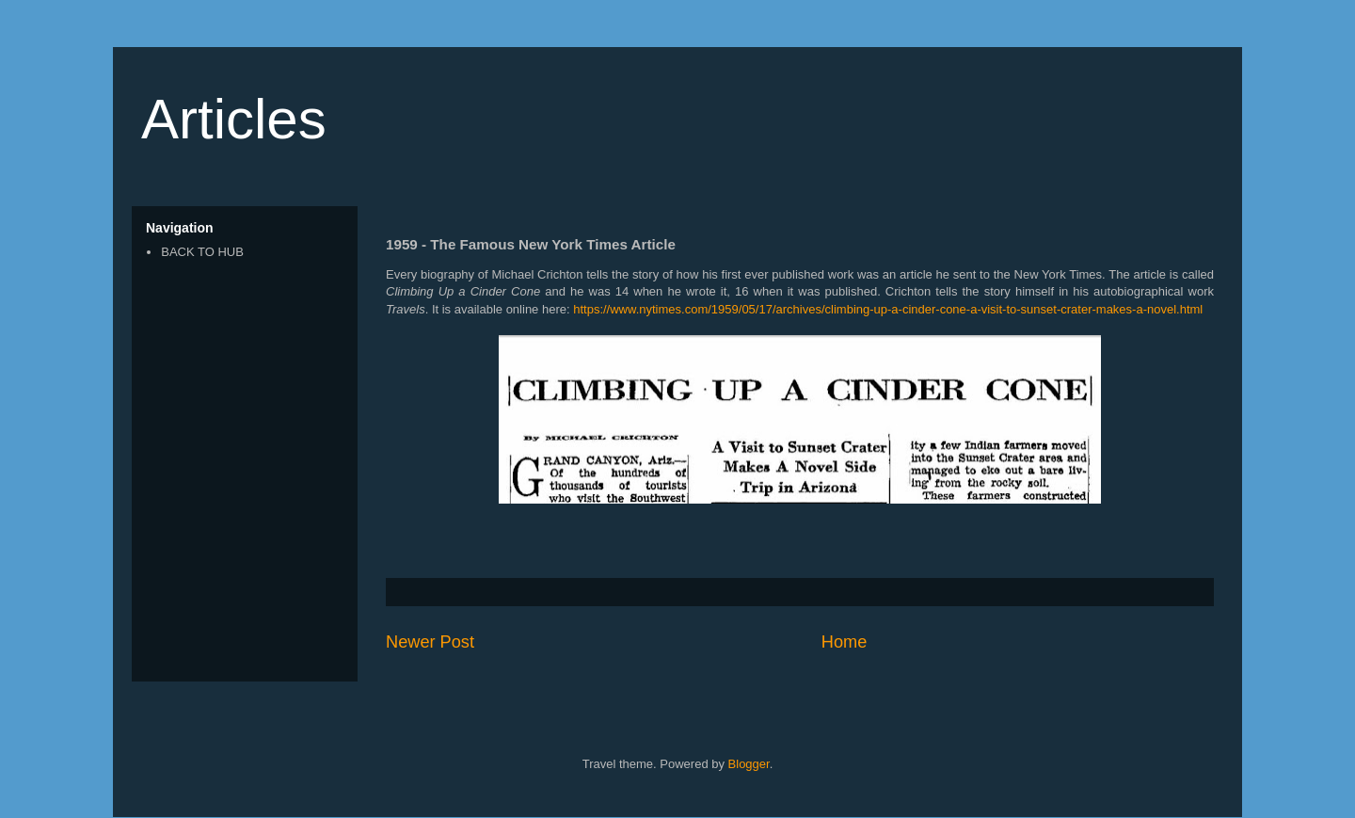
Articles (234, 119)
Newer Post (430, 642)
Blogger (749, 764)
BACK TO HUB (202, 252)
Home (844, 642)
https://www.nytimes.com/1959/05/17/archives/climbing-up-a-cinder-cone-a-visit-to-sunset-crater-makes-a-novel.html (888, 309)
